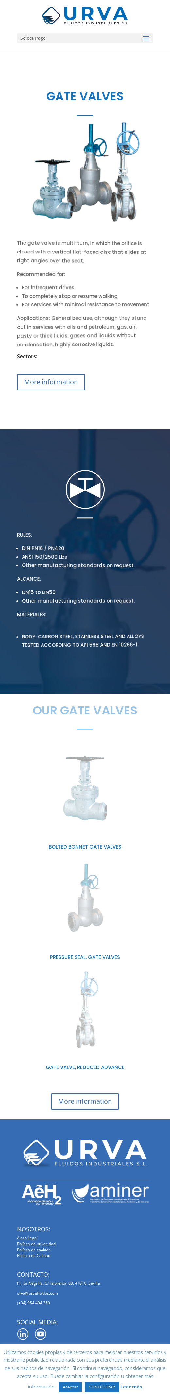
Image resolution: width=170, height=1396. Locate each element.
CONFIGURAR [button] (102, 1387)
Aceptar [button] (70, 1387)
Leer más (131, 1386)
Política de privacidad (36, 1244)
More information (51, 381)
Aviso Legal (27, 1238)
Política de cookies (33, 1249)
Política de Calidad (33, 1255)
